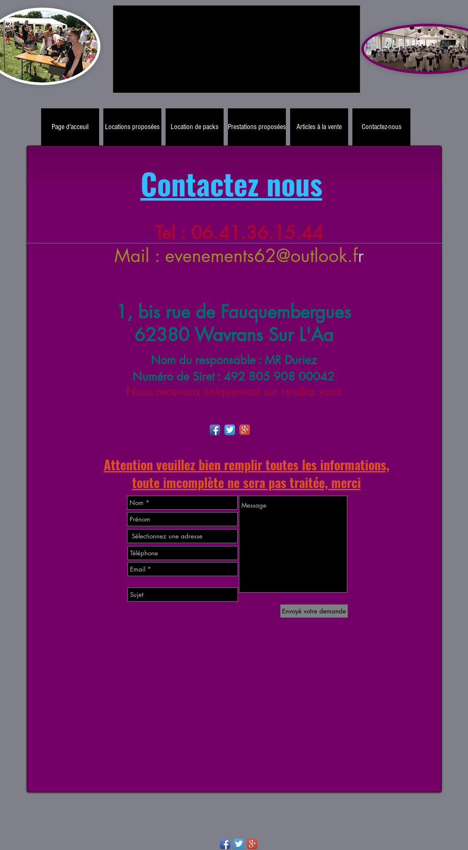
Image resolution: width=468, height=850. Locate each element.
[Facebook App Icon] (215, 430)
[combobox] (182, 536)
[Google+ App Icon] (244, 430)
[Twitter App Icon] (229, 430)
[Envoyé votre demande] (314, 611)
